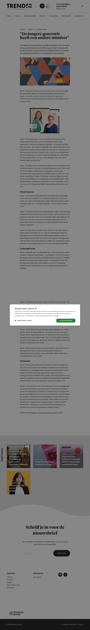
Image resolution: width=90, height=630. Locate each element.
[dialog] (45, 315)
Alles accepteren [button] (66, 320)
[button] (23, 320)
